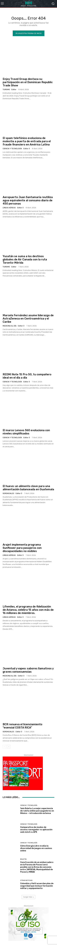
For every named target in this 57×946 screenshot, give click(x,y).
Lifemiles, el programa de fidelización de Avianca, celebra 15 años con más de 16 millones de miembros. (28, 610)
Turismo (6, 89)
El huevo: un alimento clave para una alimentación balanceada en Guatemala (28, 487)
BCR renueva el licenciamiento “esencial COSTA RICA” (22, 726)
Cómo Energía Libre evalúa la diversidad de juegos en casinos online (36, 848)
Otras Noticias (26, 880)
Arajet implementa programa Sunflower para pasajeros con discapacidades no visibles (22, 548)
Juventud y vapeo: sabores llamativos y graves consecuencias (28, 670)
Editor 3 (26, 149)
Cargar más (28, 897)
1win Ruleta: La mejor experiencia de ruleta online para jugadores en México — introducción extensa (37, 810)
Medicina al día (9, 326)
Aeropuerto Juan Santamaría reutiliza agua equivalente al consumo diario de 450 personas (28, 200)
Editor (13, 89)
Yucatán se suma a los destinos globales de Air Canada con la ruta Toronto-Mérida (25, 259)
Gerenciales (8, 493)
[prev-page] (4, 746)
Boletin (23, 859)
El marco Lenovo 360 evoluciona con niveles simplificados (26, 432)
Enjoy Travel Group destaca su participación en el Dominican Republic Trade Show (28, 82)
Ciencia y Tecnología (12, 148)
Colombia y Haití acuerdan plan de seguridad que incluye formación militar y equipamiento (37, 885)
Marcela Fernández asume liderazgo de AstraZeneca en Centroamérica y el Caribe (28, 318)
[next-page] (8, 746)
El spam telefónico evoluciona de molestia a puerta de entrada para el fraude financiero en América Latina (27, 141)
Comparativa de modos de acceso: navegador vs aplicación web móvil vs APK (36, 829)
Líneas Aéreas (9, 208)
